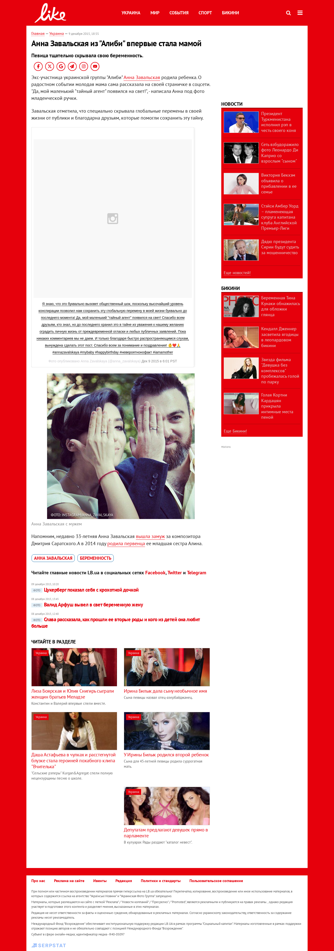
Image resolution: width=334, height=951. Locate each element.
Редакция (123, 880)
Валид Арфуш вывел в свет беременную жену (87, 604)
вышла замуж (150, 536)
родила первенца (126, 543)
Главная (38, 33)
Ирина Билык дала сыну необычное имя (165, 691)
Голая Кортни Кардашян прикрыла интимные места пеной (277, 406)
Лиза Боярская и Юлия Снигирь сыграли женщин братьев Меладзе (72, 694)
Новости (231, 104)
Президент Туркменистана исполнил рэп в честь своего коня (278, 122)
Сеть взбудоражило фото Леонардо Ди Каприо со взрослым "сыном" (280, 153)
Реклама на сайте (69, 880)
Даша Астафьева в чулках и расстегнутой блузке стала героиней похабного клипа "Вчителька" (73, 760)
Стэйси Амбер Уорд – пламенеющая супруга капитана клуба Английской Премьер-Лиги (279, 217)
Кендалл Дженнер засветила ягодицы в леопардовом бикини (279, 337)
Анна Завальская (142, 77)
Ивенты (100, 880)
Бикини (230, 13)
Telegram (196, 572)
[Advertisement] (72, 821)
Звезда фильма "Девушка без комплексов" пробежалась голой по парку (280, 371)
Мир (154, 13)
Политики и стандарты (161, 880)
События (178, 13)
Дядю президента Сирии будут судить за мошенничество (280, 247)
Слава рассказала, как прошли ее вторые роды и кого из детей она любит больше (115, 622)
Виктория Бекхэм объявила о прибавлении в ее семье (279, 183)
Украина (131, 13)
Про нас (38, 880)
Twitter (174, 572)
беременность (95, 558)
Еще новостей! (237, 272)
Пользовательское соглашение (216, 880)
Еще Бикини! (235, 431)
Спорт (205, 13)
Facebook (155, 572)
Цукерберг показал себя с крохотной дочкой (84, 589)
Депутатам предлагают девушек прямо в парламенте (166, 833)
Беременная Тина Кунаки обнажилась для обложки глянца (280, 306)
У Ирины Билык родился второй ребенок (166, 754)
